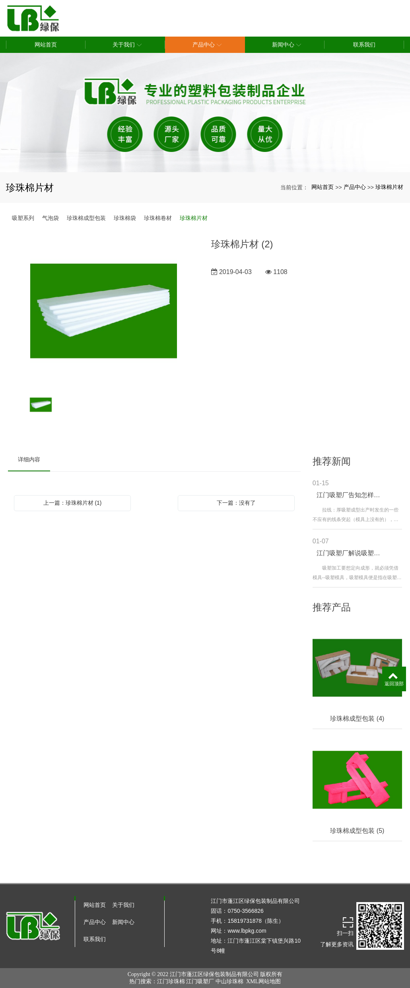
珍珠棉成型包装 (86, 218)
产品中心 (355, 187)
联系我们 (95, 939)
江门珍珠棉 (171, 981)
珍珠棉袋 (125, 218)
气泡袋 (50, 218)
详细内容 (29, 459)
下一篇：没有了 (236, 503)
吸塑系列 (23, 218)
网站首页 (322, 187)
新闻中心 (123, 922)
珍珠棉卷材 (158, 218)
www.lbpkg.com (246, 931)
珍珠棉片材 (389, 187)
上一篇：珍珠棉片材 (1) (72, 503)
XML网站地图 (263, 981)
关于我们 (123, 905)
